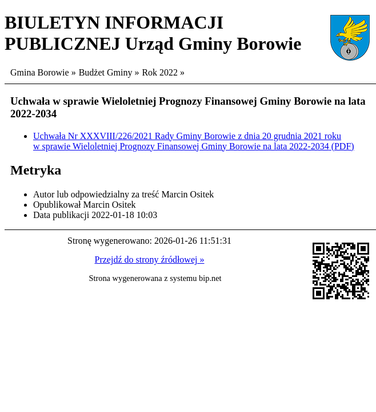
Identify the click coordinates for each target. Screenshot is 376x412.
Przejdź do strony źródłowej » (150, 259)
